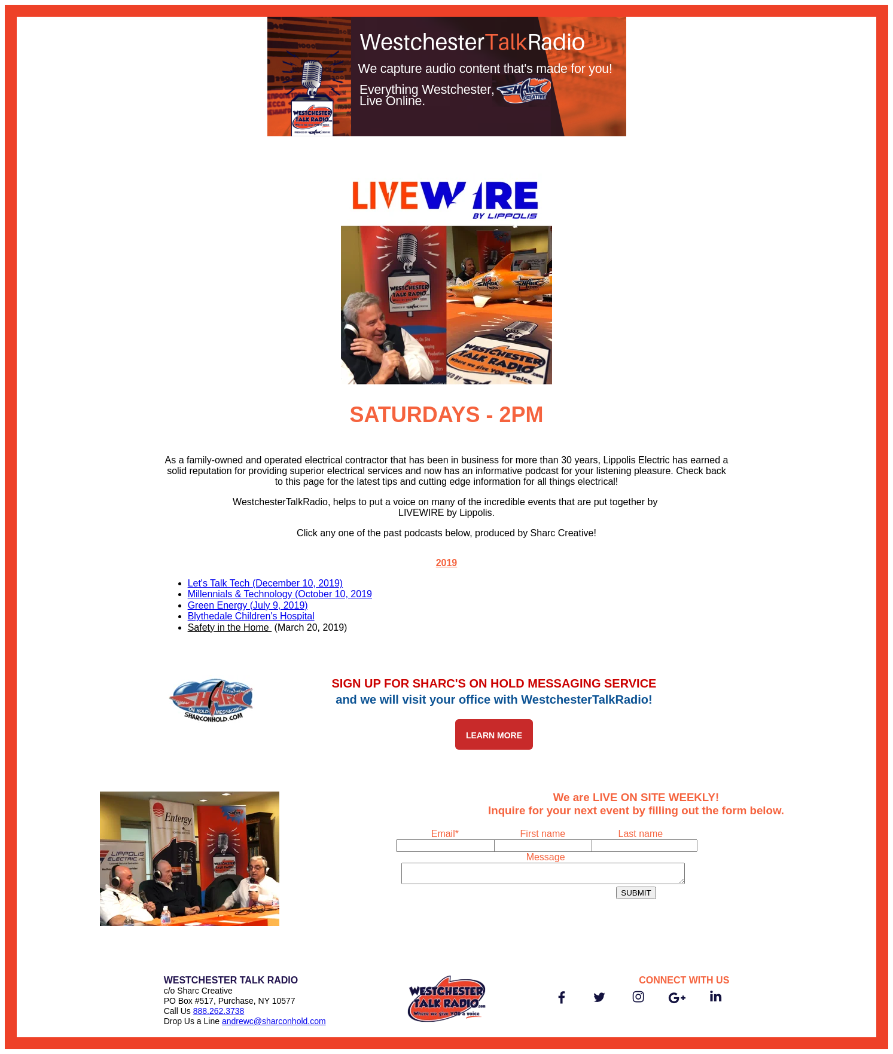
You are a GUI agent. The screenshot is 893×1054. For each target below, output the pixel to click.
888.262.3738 (219, 1011)
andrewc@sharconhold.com (274, 1021)
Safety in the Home (230, 627)
